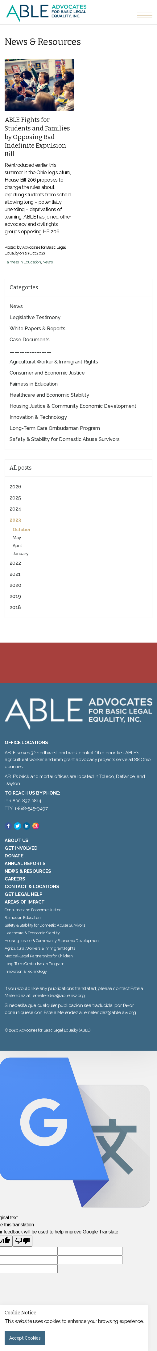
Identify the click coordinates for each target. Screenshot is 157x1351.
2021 (15, 574)
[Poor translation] (22, 1241)
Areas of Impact (25, 902)
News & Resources (28, 871)
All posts (20, 467)
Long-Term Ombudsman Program (34, 963)
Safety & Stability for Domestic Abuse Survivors (65, 439)
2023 (15, 520)
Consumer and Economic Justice (47, 373)
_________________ (31, 351)
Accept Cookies (24, 1338)
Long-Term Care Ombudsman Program (55, 428)
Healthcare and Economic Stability (49, 395)
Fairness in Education (23, 262)
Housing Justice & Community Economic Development (73, 406)
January (21, 553)
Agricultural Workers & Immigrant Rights (40, 948)
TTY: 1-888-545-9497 (26, 808)
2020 (15, 585)
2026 (15, 487)
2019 (15, 596)
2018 (15, 607)
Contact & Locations (32, 886)
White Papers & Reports (37, 328)
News (47, 262)
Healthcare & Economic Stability (32, 933)
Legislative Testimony (35, 317)
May (17, 537)
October (22, 529)
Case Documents (30, 340)
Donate (14, 856)
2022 (15, 563)
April (17, 545)
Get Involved (21, 848)
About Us (16, 840)
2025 (15, 498)
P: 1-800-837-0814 (23, 801)
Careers (15, 879)
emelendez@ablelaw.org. (110, 1012)
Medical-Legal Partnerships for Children (38, 956)
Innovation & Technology (38, 417)
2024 (15, 509)
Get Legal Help (23, 894)
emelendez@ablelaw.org (59, 995)
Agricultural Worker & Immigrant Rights (54, 362)
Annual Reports (25, 863)
